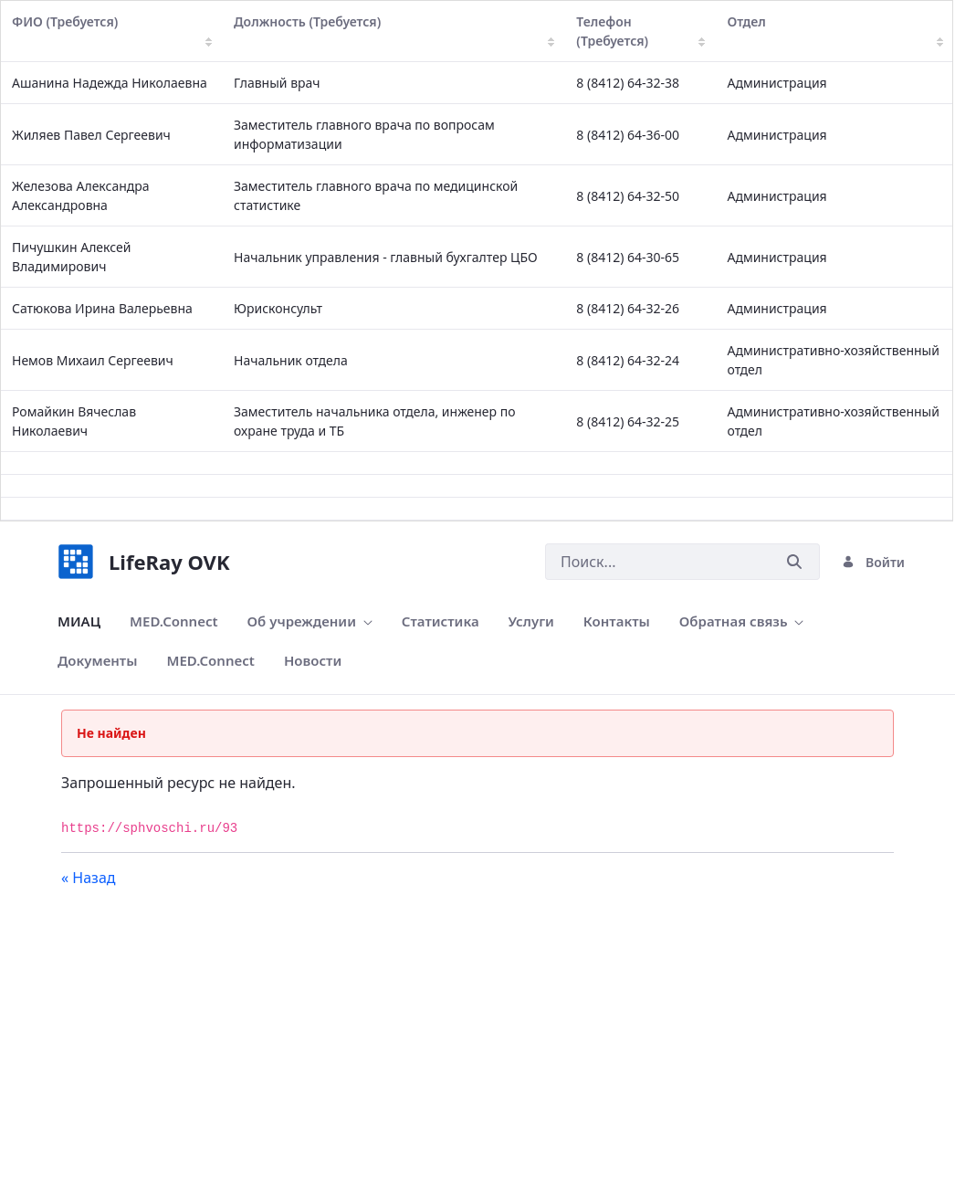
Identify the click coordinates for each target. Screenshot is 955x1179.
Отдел (835, 30)
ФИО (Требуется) (112, 30)
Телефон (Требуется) (640, 31)
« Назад (88, 878)
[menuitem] (79, 621)
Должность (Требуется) (394, 30)
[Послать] (794, 562)
